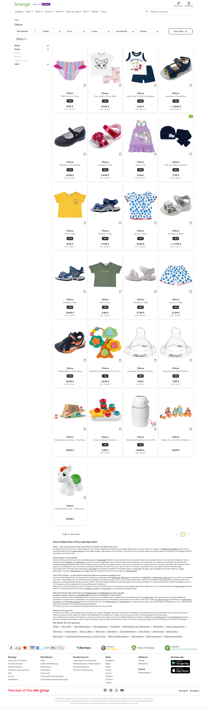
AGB (42, 661)
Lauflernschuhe (162, 600)
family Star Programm (17, 661)
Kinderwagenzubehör (173, 637)
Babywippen (161, 617)
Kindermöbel (176, 617)
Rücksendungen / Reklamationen (87, 664)
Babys (17, 46)
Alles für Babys (86, 632)
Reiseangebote (144, 673)
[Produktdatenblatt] (70, 79)
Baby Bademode (100, 627)
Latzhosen (167, 578)
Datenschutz (46, 667)
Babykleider (116, 578)
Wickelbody (115, 627)
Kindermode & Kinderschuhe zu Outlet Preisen (86, 637)
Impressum (45, 673)
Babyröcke (125, 578)
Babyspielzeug (78, 551)
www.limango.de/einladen (143, 701)
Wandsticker (158, 627)
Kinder (17, 50)
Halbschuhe (84, 595)
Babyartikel (112, 632)
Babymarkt (100, 632)
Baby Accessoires (153, 637)
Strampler (69, 562)
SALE (17, 64)
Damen (109, 670)
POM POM (146, 578)
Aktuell (141, 661)
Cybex (181, 569)
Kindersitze (104, 593)
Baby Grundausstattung (118, 637)
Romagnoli (107, 589)
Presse (11, 676)
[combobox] (168, 12)
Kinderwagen (91, 593)
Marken (109, 683)
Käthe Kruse (80, 562)
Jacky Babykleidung (82, 627)
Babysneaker (111, 602)
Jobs (10, 673)
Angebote (110, 661)
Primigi (96, 589)
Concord (138, 569)
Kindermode (101, 560)
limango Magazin (15, 667)
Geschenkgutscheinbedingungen (54, 680)
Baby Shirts (67, 627)
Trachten (109, 680)
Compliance (45, 670)
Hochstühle (93, 569)
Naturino (89, 589)
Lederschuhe (148, 598)
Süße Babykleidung (128, 632)
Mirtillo (56, 627)
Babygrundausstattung (170, 549)
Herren (108, 673)
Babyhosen (158, 578)
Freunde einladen (15, 664)
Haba (87, 571)
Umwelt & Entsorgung (82, 670)
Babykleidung (132, 571)
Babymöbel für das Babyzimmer (136, 627)
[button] (189, 4)
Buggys (159, 569)
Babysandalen (74, 602)
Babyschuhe (179, 587)
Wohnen (109, 676)
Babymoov (57, 632)
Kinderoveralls (71, 632)
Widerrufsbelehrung (49, 664)
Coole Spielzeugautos (175, 627)
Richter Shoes (125, 602)
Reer (147, 569)
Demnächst (143, 664)
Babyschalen (172, 632)
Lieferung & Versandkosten (84, 661)
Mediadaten (13, 680)
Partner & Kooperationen (18, 670)
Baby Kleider (144, 632)
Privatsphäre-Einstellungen (52, 676)
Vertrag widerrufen (81, 667)
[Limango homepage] (22, 4)
